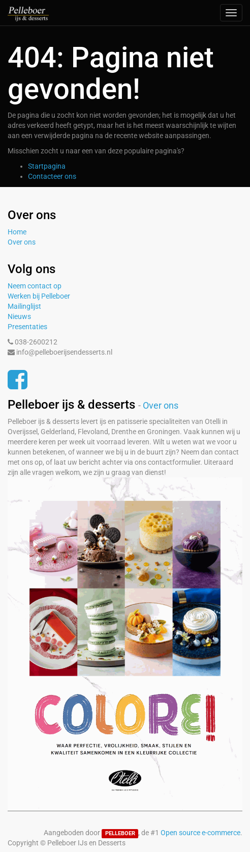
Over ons (22, 242)
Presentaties (27, 327)
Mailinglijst (24, 306)
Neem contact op (34, 286)
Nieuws (19, 316)
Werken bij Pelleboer (39, 296)
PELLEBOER (120, 833)
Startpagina (47, 166)
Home (17, 232)
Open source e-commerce (200, 833)
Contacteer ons (52, 176)
